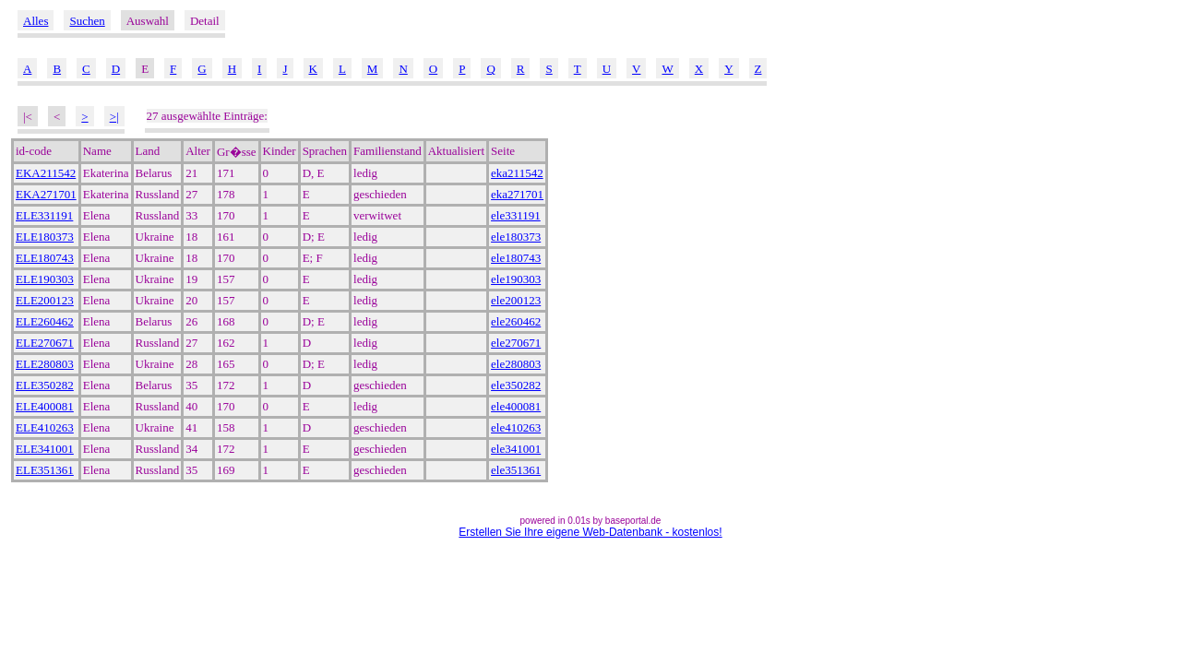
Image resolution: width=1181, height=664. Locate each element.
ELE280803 (45, 364)
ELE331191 (44, 215)
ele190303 (516, 279)
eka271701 (517, 194)
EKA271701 (46, 194)
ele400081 (516, 406)
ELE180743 (45, 258)
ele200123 (516, 300)
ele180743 (516, 258)
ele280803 (516, 364)
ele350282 (516, 385)
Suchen (86, 21)
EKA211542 (46, 173)
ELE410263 (45, 427)
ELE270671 (45, 343)
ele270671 (516, 343)
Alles (35, 21)
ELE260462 (45, 321)
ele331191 (516, 215)
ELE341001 (45, 449)
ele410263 (516, 427)
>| (114, 117)
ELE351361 (45, 470)
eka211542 (517, 173)
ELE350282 (45, 385)
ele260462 (516, 321)
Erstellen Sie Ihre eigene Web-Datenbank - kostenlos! (590, 532)
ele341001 (516, 449)
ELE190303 (45, 279)
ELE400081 (45, 406)
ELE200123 (45, 300)
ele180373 (516, 236)
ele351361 (516, 470)
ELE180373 (45, 236)
